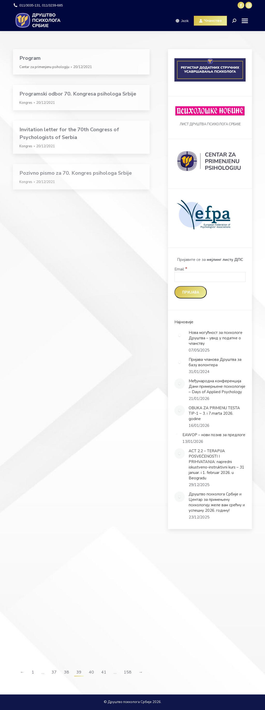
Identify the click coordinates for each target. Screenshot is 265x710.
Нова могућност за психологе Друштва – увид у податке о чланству (215, 338)
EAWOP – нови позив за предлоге (213, 434)
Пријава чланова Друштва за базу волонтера (215, 362)
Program (30, 58)
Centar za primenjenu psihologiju (44, 67)
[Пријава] (190, 292)
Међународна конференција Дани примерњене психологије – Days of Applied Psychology (217, 386)
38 (66, 672)
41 (103, 672)
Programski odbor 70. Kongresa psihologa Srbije (77, 93)
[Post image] (179, 335)
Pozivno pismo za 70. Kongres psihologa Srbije (75, 173)
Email (180, 269)
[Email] (210, 277)
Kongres (25, 102)
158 (127, 672)
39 (79, 672)
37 (54, 672)
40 (91, 672)
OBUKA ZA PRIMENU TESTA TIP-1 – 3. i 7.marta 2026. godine (214, 413)
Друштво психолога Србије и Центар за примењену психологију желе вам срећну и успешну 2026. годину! (217, 502)
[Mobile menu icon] (246, 21)
